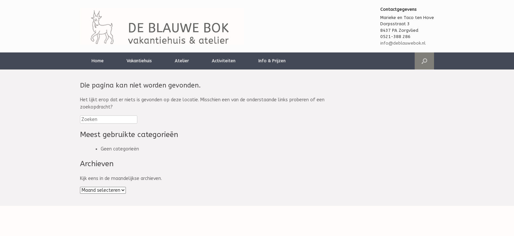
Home (97, 60)
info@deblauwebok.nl (402, 43)
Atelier (182, 60)
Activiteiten (223, 60)
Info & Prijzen (272, 60)
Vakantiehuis (139, 60)
